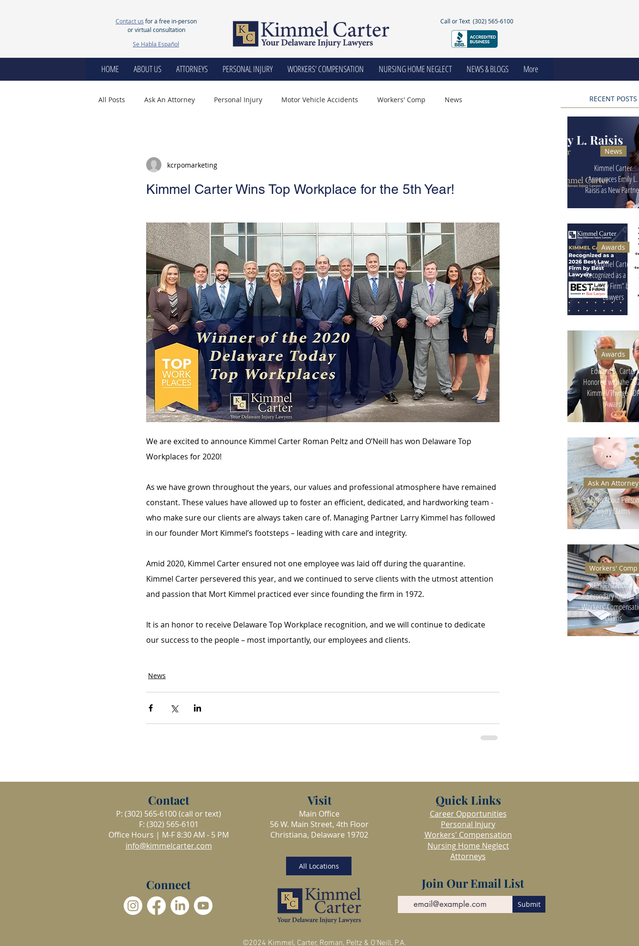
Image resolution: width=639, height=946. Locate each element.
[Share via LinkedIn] (197, 707)
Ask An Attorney (169, 99)
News (453, 99)
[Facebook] (156, 905)
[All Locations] (318, 866)
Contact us (130, 21)
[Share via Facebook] (150, 707)
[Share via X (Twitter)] (174, 707)
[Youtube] (203, 905)
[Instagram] (133, 905)
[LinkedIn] (179, 905)
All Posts (111, 99)
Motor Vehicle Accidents (319, 99)
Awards (613, 247)
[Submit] (528, 904)
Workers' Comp (401, 99)
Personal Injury (238, 99)
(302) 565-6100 (493, 21)
